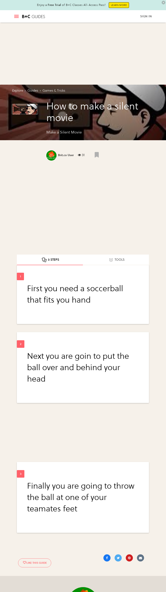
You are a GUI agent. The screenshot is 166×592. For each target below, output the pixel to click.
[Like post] (97, 155)
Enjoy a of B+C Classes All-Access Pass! (71, 5)
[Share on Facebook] (107, 557)
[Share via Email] (140, 557)
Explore (17, 90)
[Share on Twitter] (118, 557)
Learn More (119, 5)
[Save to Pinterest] (129, 557)
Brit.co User (66, 155)
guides (32, 90)
